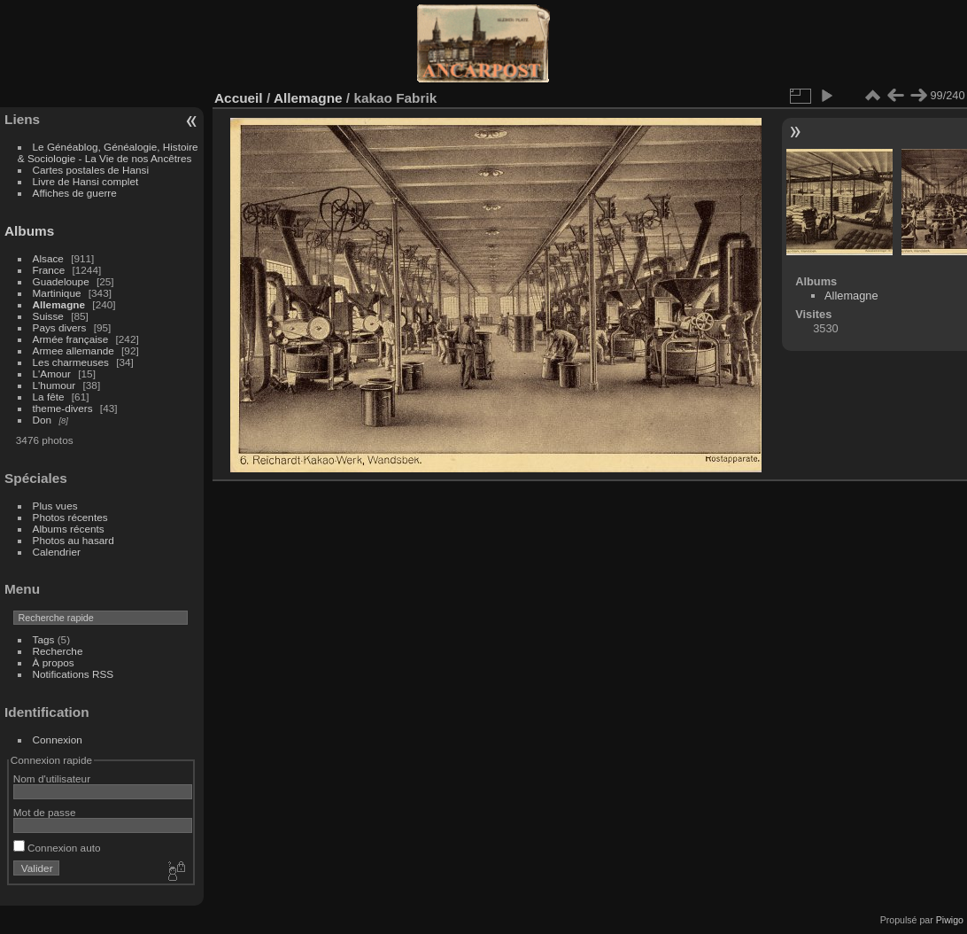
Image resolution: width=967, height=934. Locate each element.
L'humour (54, 385)
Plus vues (55, 505)
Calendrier (57, 551)
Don (42, 419)
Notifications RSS (73, 674)
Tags (44, 639)
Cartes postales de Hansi (91, 169)
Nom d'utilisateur (51, 778)
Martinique (57, 293)
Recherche (58, 651)
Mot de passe (44, 812)
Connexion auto (57, 847)
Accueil (238, 97)
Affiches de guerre (75, 192)
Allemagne (59, 304)
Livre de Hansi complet (86, 181)
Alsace (48, 258)
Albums (29, 230)
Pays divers (60, 327)
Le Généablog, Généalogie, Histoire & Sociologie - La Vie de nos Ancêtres (108, 152)
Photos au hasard (73, 540)
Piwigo (949, 920)
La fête (49, 396)
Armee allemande (73, 350)
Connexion (57, 739)
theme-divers (63, 408)
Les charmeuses (71, 362)
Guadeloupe (61, 281)
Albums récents (68, 528)
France (49, 270)
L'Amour (52, 373)
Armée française (71, 339)
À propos (53, 662)
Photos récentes (70, 517)
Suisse (48, 316)
